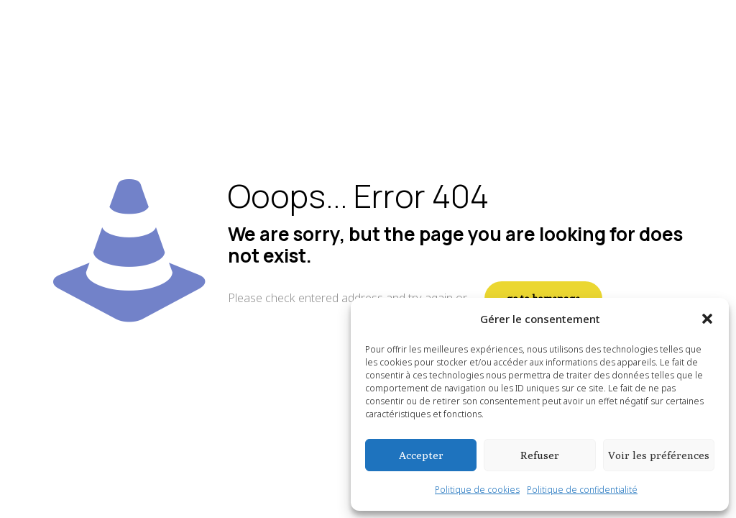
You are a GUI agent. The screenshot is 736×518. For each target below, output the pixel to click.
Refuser (539, 455)
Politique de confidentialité (582, 489)
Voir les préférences (658, 455)
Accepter (421, 455)
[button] (707, 319)
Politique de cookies (477, 489)
